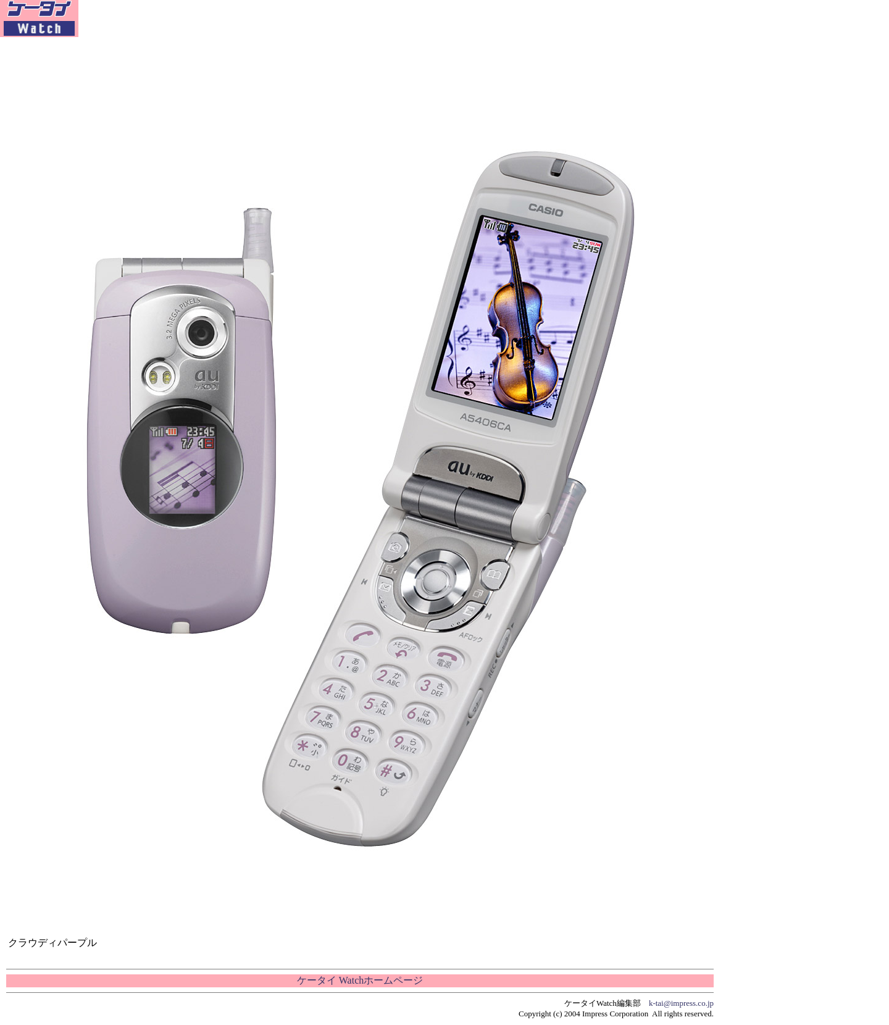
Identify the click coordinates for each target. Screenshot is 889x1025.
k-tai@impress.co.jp (681, 1003)
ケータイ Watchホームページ (360, 980)
